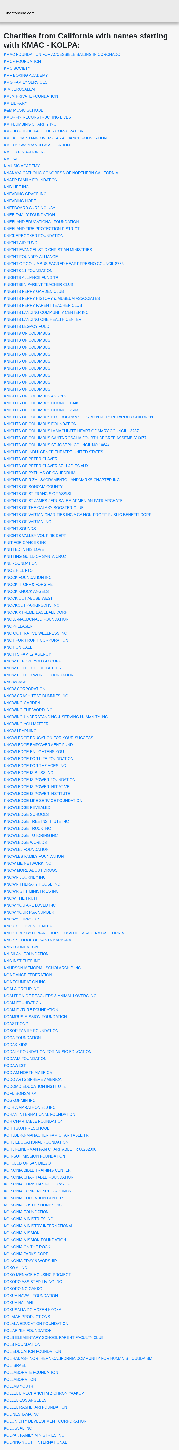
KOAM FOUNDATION (22, 1003)
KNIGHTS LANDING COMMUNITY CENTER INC (46, 312)
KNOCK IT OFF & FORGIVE (28, 584)
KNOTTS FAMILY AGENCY (27, 654)
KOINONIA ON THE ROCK (27, 1247)
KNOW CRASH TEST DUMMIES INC (36, 696)
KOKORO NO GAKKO (23, 1289)
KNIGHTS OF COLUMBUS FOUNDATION (40, 424)
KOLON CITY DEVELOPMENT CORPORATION (45, 1421)
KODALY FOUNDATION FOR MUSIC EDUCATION (47, 1052)
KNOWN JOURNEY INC (25, 877)
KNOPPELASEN (18, 626)
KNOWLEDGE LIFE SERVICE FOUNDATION (43, 801)
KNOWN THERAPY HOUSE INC (32, 884)
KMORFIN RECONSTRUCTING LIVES (37, 117)
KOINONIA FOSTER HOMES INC (33, 1205)
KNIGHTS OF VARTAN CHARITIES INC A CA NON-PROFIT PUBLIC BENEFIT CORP (78, 515)
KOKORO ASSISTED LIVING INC (33, 1282)
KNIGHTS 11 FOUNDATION (28, 271)
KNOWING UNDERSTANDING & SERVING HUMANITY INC (56, 717)
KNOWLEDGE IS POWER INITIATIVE (37, 787)
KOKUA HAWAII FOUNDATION (31, 1296)
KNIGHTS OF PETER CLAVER (31, 459)
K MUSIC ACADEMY (22, 166)
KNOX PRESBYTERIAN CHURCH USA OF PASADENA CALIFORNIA (64, 933)
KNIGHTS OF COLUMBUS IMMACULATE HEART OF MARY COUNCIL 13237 (71, 431)
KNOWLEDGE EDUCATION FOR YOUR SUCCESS (48, 738)
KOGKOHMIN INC (20, 1100)
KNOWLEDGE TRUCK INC (27, 828)
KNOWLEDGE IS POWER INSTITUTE (37, 794)
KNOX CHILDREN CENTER (28, 926)
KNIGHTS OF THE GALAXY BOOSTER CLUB (44, 508)
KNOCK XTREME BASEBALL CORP (35, 612)
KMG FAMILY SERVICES (25, 82)
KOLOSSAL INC (18, 1428)
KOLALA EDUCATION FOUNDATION (36, 1324)
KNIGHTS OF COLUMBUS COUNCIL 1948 (41, 403)
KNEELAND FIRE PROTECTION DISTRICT (42, 229)
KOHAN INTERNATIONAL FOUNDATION (39, 1114)
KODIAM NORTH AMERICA (28, 1073)
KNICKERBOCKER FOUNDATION (34, 236)
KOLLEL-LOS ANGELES (25, 1400)
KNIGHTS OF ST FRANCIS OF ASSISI (37, 494)
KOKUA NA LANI (18, 1303)
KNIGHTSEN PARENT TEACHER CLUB (38, 285)
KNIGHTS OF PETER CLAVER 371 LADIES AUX (46, 466)
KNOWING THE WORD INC (28, 710)
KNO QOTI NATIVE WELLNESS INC (35, 633)
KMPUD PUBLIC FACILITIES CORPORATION (43, 131)
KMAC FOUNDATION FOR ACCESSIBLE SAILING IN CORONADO (62, 54)
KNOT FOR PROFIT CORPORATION (36, 640)
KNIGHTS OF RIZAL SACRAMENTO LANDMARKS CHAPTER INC (62, 480)
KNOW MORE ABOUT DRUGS (31, 870)
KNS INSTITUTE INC (22, 961)
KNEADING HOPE (20, 201)
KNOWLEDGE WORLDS (25, 842)
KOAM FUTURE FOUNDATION (31, 1010)
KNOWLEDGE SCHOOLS (26, 815)
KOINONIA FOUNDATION (26, 1212)
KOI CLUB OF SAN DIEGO (27, 1163)
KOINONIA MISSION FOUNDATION (35, 1240)
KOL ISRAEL (15, 1365)
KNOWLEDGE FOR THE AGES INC (35, 766)
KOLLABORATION (20, 1379)
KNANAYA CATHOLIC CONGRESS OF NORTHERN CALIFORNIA (61, 173)
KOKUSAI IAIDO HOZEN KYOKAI (33, 1310)
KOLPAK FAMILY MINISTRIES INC (34, 1435)
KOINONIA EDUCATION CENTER (33, 1198)
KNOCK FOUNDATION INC (27, 577)
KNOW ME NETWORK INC (27, 863)
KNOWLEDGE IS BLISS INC (28, 773)
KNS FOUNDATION (21, 947)
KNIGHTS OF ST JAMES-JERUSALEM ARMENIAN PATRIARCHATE (63, 501)
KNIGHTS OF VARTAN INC (27, 522)
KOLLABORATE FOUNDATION (31, 1372)
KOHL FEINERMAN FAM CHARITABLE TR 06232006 (50, 1149)
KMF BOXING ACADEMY (26, 75)
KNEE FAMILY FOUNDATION (29, 215)
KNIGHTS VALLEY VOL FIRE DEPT (35, 536)
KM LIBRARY (15, 103)
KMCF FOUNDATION (22, 61)
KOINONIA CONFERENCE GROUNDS (37, 1191)
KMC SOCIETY (17, 68)
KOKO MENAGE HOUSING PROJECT (37, 1275)
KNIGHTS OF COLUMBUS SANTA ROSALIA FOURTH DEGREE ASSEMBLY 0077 (75, 438)
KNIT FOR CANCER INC (25, 543)
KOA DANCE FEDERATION (28, 975)
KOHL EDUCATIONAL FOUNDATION (36, 1142)
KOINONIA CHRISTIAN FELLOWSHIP (37, 1184)
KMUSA (11, 159)
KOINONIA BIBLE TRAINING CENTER (37, 1170)
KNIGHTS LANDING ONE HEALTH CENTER (42, 319)
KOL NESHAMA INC (21, 1414)
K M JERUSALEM (19, 89)
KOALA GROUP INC (21, 989)
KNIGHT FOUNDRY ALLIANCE (31, 257)
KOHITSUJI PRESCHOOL (26, 1128)
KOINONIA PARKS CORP (26, 1254)
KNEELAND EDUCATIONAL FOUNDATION (41, 222)
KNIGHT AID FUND (20, 243)
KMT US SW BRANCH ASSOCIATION (37, 145)
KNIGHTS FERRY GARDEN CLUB (34, 292)
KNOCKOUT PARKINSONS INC (31, 605)
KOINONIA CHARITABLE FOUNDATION (39, 1177)
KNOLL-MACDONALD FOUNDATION (36, 619)
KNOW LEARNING (20, 731)
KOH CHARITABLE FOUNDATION (33, 1121)
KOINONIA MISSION (22, 1233)
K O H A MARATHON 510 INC (30, 1107)
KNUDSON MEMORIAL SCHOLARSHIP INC (42, 968)
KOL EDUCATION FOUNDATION (32, 1351)
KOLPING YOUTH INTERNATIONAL (35, 1442)
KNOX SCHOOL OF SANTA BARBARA (37, 940)
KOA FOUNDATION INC (25, 982)
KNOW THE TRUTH (21, 898)
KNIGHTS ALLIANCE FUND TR (31, 278)
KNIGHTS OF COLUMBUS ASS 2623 (36, 396)
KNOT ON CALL (18, 647)
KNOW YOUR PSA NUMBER (29, 912)
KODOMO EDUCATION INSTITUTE (35, 1086)
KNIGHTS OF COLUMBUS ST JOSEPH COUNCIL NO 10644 (56, 445)
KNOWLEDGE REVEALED (27, 808)
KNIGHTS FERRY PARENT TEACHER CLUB (43, 305)
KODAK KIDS (15, 1045)
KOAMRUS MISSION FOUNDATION (35, 1017)
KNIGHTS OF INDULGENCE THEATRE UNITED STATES (53, 452)
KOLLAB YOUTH (18, 1386)
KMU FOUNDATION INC (25, 152)
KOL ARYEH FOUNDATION (28, 1331)
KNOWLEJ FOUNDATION (26, 849)
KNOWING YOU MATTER (26, 724)
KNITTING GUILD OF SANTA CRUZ (35, 557)
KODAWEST (15, 1066)
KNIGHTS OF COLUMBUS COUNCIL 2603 (41, 410)
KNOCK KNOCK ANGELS (26, 591)
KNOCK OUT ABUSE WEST (28, 598)
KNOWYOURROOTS (22, 919)
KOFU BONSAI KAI (21, 1093)
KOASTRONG (16, 1024)
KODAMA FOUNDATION (25, 1059)
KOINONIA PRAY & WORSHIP (30, 1261)
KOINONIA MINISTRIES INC (28, 1219)
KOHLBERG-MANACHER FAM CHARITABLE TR (46, 1135)
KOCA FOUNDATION (22, 1038)
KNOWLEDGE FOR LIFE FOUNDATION (39, 759)
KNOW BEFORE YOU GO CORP (32, 661)
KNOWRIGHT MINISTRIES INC (31, 891)
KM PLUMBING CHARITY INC (30, 124)
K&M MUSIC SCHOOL (23, 110)
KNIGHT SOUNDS (20, 529)
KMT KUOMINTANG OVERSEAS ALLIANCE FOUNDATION (55, 138)
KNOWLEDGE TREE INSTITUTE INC (36, 822)
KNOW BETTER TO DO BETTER (32, 668)
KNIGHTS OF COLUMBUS (27, 333)
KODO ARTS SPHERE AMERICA (33, 1080)
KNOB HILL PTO (18, 570)
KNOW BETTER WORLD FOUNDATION (39, 675)
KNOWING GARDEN (22, 703)
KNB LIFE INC (16, 187)
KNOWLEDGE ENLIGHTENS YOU (34, 752)
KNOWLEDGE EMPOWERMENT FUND (38, 745)
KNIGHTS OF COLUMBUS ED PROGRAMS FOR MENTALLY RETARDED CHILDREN (78, 417)
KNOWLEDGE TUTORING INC (31, 835)
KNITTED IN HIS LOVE (24, 550)
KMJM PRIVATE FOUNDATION (31, 96)
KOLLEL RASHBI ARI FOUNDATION (35, 1407)
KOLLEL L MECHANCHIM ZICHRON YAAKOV (44, 1393)
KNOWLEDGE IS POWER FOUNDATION (40, 780)
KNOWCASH (15, 682)
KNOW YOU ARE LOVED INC (30, 905)
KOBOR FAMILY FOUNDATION (31, 1031)
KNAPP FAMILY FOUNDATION (31, 180)
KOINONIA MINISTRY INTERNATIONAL (38, 1226)
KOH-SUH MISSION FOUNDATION (34, 1156)
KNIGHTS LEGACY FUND (26, 326)
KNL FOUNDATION (21, 563)
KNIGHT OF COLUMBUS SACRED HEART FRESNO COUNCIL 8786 (64, 264)
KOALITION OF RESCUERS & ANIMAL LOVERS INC (50, 996)
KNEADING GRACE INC (25, 194)
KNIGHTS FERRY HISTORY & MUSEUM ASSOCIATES (52, 298)
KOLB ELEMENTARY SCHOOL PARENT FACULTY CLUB (54, 1338)
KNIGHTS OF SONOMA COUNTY (33, 487)
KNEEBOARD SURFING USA (29, 208)
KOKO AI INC (15, 1268)
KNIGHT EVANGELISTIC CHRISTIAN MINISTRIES (48, 250)
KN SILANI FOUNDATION (26, 954)
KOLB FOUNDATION (22, 1345)
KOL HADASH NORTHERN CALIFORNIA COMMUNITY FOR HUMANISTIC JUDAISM (78, 1358)
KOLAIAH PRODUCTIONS (27, 1317)
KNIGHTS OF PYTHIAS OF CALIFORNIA (40, 473)
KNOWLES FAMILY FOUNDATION (34, 856)
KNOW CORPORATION (24, 689)
